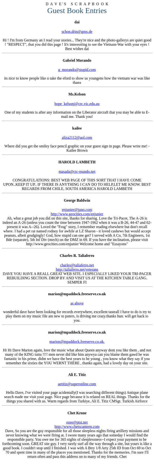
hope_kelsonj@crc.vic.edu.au (76, 104)
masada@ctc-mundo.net (77, 172)
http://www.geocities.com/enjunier (77, 214)
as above (77, 303)
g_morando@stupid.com (77, 70)
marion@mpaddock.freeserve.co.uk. (77, 342)
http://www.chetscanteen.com (76, 427)
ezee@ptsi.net (77, 422)
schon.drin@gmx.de (77, 32)
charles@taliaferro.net (77, 265)
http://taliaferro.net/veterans (77, 269)
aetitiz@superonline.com (77, 384)
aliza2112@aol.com (77, 137)
